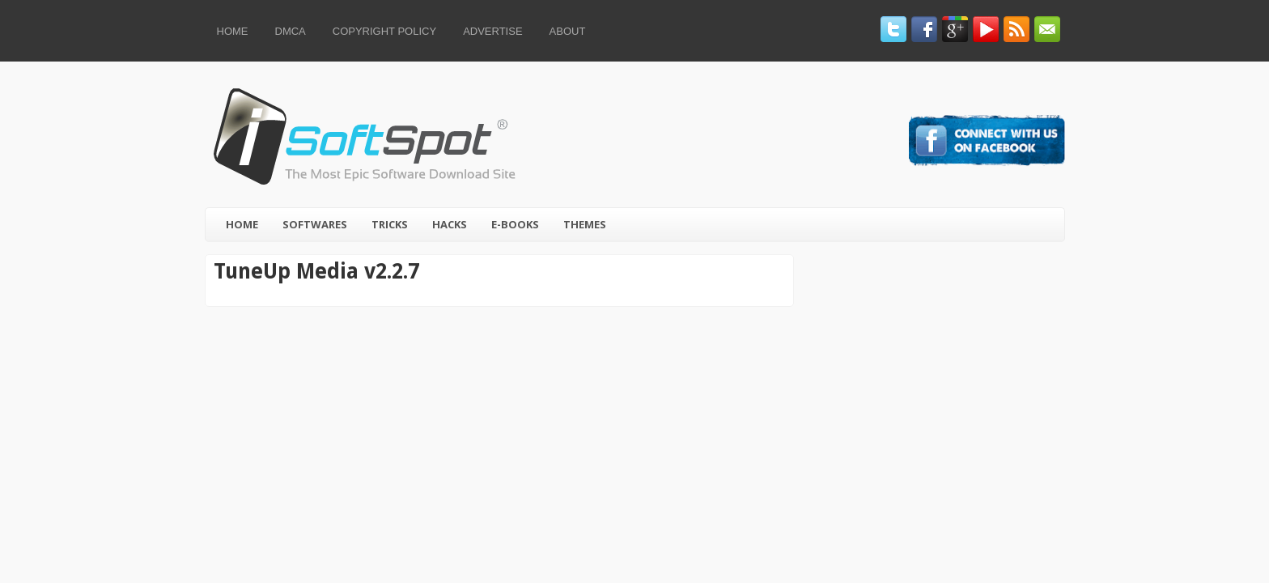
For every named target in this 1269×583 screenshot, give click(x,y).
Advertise (492, 31)
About (568, 31)
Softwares (314, 224)
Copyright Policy (384, 31)
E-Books (515, 224)
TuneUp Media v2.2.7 (316, 271)
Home (232, 31)
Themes (584, 224)
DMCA (290, 31)
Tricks (389, 224)
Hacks (449, 224)
